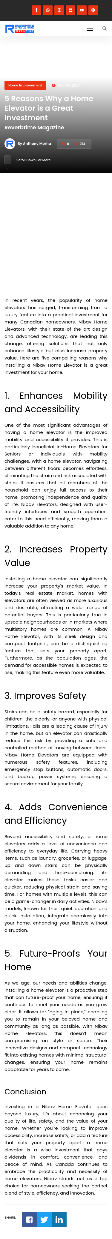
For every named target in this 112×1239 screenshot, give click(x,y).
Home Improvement (25, 85)
